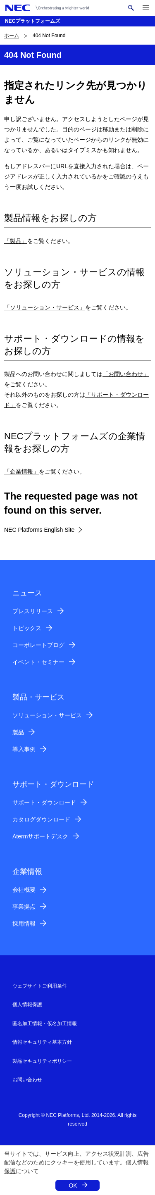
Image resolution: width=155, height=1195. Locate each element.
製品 (18, 732)
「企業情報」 (21, 471)
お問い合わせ (27, 1080)
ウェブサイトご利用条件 (39, 986)
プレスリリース (32, 611)
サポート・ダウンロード (44, 802)
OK (73, 1185)
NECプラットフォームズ (32, 21)
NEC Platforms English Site (39, 529)
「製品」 (15, 241)
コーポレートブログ (38, 645)
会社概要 (24, 889)
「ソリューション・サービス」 (44, 307)
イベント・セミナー (38, 662)
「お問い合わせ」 (126, 374)
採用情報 (24, 923)
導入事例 (24, 749)
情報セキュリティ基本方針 (42, 1042)
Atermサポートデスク (40, 836)
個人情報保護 (27, 1004)
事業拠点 (24, 906)
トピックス (26, 628)
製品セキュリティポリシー (42, 1061)
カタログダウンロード (41, 819)
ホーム (11, 35)
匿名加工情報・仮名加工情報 (44, 1023)
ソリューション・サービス (47, 715)
